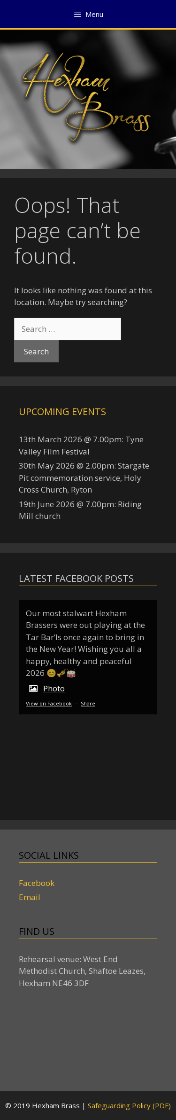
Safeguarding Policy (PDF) (129, 1105)
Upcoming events (62, 411)
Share (88, 703)
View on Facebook (49, 703)
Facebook (36, 882)
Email (29, 897)
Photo (45, 688)
